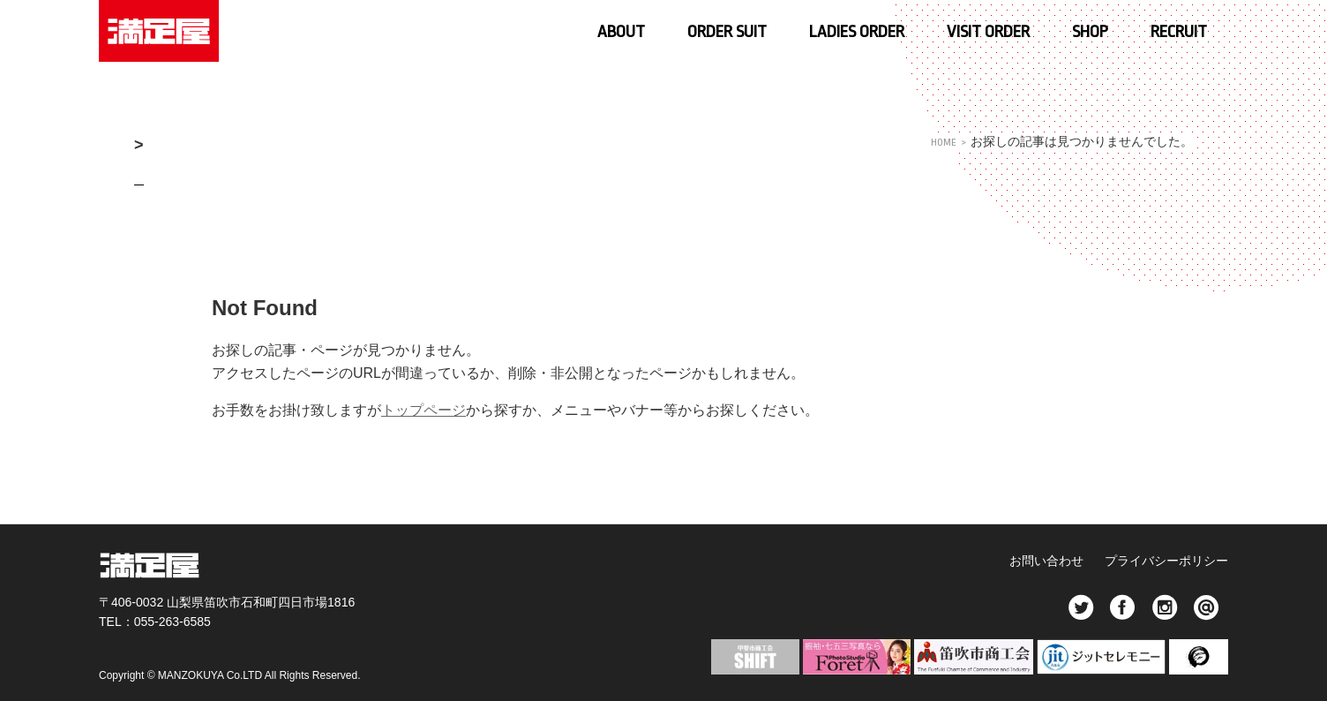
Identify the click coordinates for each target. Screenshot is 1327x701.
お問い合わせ (1042, 561)
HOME (941, 141)
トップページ (423, 410)
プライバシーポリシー (1166, 561)
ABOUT (621, 31)
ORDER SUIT (727, 31)
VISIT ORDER (988, 31)
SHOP (1090, 31)
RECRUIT (1179, 31)
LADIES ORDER (856, 31)
